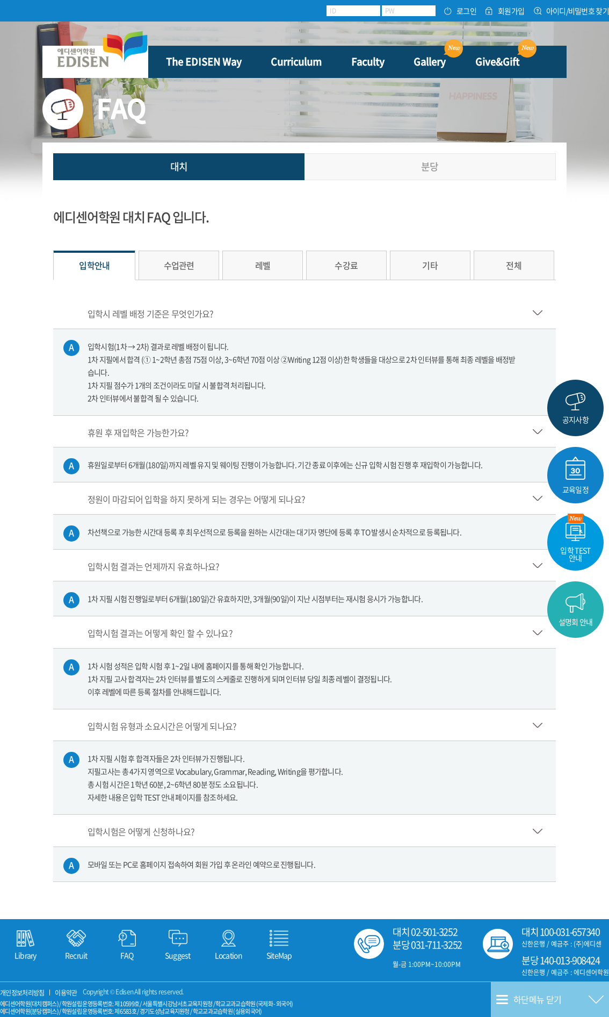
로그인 (466, 11)
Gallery (430, 61)
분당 (430, 166)
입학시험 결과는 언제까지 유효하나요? (154, 565)
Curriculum (296, 61)
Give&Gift (497, 61)
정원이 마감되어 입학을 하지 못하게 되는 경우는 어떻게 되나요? (197, 499)
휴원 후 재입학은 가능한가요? (138, 431)
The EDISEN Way (204, 61)
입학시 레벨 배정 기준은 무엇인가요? (151, 313)
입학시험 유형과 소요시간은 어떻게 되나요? (162, 725)
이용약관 (66, 992)
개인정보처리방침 (22, 992)
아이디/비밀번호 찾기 (577, 11)
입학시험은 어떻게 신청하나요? (141, 831)
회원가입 (511, 11)
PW (390, 11)
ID (333, 11)
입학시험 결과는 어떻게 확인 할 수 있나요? (160, 633)
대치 (179, 166)
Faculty (368, 61)
